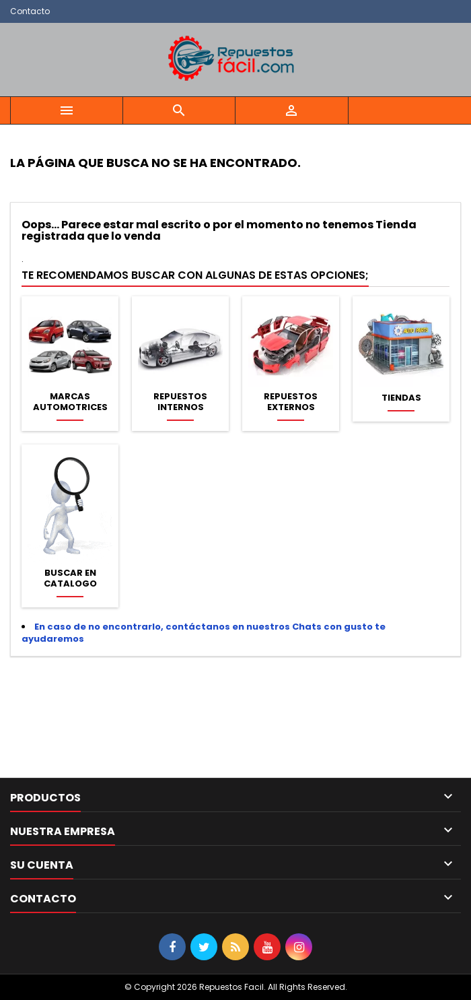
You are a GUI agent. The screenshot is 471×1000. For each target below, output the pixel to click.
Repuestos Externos (291, 402)
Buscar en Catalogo (70, 578)
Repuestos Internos (180, 402)
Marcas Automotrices (70, 402)
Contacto (30, 11)
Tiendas (401, 398)
